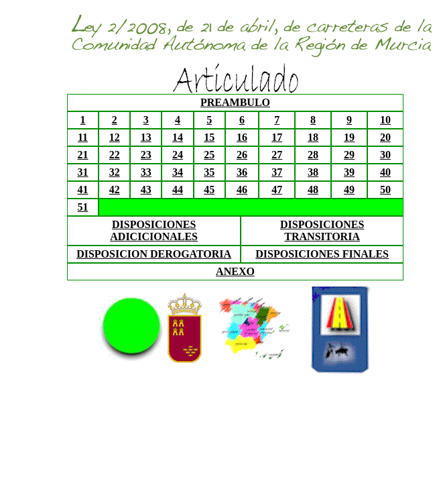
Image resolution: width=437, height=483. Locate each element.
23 (146, 154)
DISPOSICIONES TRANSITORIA (322, 230)
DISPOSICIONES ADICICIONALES (154, 230)
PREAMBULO (235, 102)
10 (385, 119)
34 (177, 172)
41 (83, 189)
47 (276, 189)
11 (83, 137)
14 (177, 137)
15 (209, 137)
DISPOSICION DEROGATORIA (153, 254)
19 (349, 137)
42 (114, 189)
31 (83, 172)
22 (114, 154)
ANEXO (235, 271)
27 (276, 154)
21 (83, 154)
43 (146, 189)
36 (242, 172)
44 (177, 189)
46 (242, 189)
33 (146, 172)
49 (349, 189)
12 (114, 137)
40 (385, 172)
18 (313, 137)
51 (83, 207)
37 (276, 172)
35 (209, 172)
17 (276, 137)
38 (313, 172)
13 (146, 137)
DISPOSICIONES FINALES (322, 254)
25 (209, 154)
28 (313, 154)
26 (242, 154)
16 (242, 137)
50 (385, 189)
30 (385, 154)
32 (114, 172)
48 (313, 189)
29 (349, 154)
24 (177, 154)
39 (349, 172)
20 (385, 137)
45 (209, 189)
